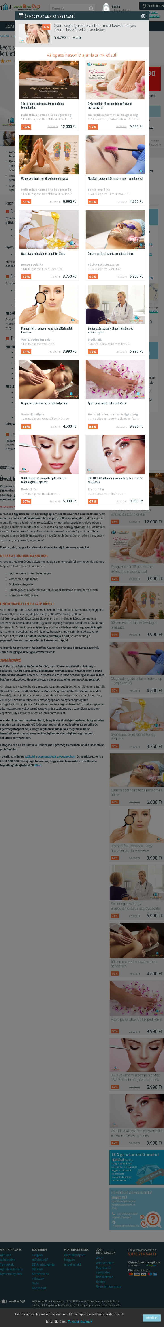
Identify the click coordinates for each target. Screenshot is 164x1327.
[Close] (143, 16)
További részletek (80, 1321)
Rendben (152, 1317)
